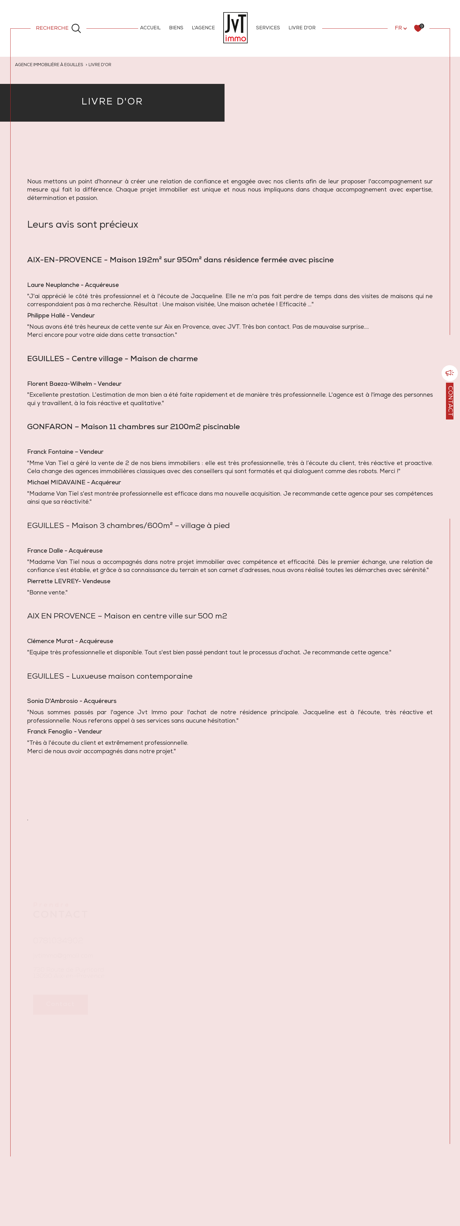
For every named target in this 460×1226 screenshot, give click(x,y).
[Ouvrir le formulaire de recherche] (58, 28)
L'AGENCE (203, 28)
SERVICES (268, 28)
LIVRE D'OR (302, 28)
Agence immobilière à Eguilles (50, 65)
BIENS (176, 28)
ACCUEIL (150, 28)
